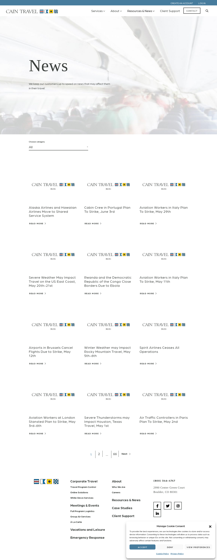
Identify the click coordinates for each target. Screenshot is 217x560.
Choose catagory (37, 141)
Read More (37, 223)
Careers (116, 492)
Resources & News (139, 11)
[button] (210, 526)
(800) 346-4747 (164, 480)
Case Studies (122, 508)
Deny (170, 547)
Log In (201, 3)
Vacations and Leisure (87, 529)
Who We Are (118, 486)
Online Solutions (79, 492)
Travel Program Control (83, 486)
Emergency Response (87, 537)
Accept (142, 547)
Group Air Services (80, 516)
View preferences (198, 547)
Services (97, 11)
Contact (192, 10)
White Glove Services (81, 497)
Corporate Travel (83, 481)
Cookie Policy (162, 553)
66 (115, 454)
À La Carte (76, 521)
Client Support (170, 11)
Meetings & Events (84, 505)
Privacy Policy (177, 553)
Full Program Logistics (82, 511)
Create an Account (182, 3)
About (115, 11)
